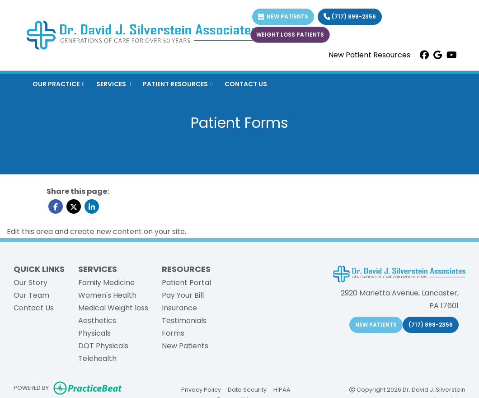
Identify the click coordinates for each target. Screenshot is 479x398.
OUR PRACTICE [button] (59, 84)
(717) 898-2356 (350, 16)
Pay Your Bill (183, 295)
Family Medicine (106, 282)
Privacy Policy (201, 389)
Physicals (94, 333)
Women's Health (107, 295)
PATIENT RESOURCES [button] (178, 84)
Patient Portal (186, 282)
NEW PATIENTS (376, 324)
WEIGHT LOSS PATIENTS (290, 34)
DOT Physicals (103, 346)
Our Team (31, 295)
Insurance (179, 308)
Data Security (247, 389)
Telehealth (97, 358)
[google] (437, 55)
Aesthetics (97, 320)
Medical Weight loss (113, 308)
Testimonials (184, 320)
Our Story (30, 282)
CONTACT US (246, 84)
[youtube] (451, 55)
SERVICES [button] (113, 84)
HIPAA (282, 389)
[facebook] (424, 55)
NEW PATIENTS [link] (283, 16)
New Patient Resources (369, 55)
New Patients (185, 346)
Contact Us (34, 308)
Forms (173, 333)
